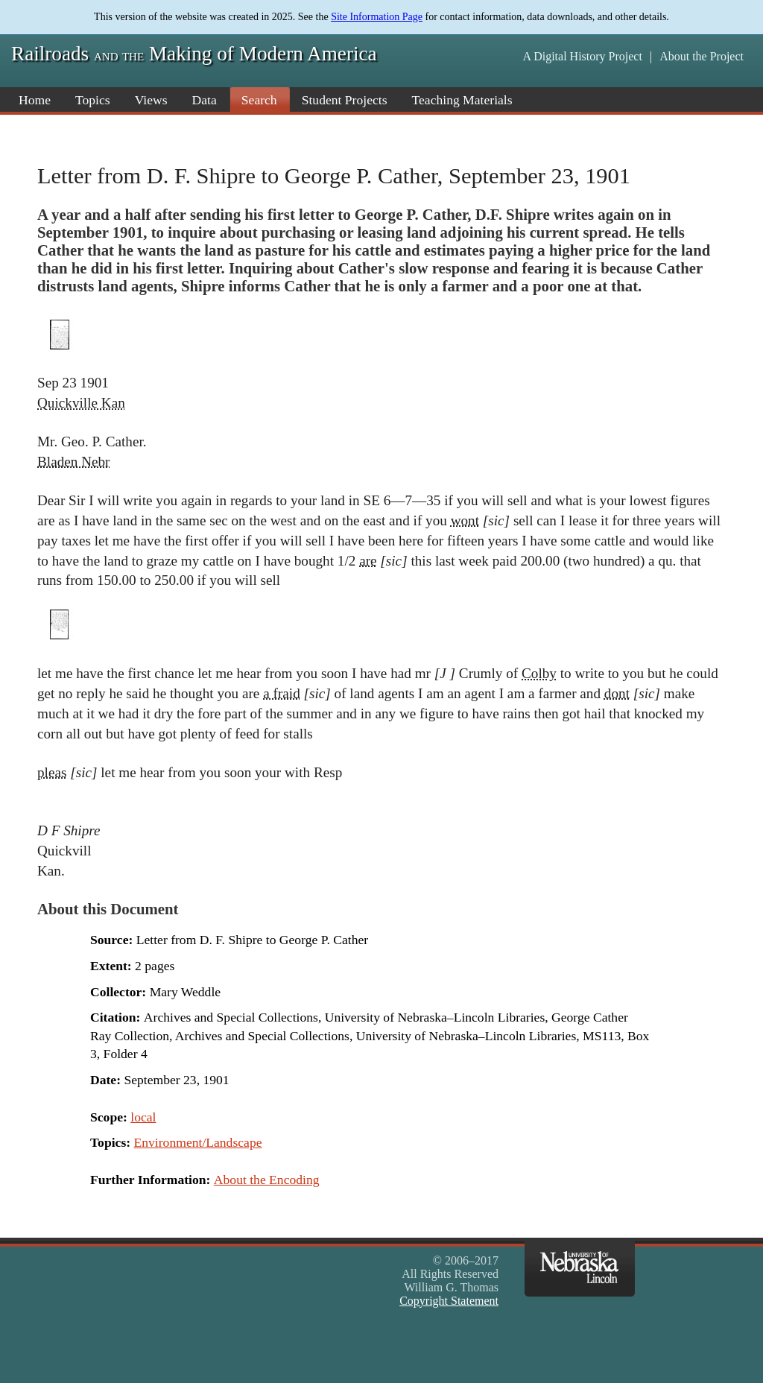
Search (259, 99)
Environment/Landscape (198, 1142)
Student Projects (344, 99)
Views (151, 99)
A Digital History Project (582, 56)
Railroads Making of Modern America (194, 53)
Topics (92, 99)
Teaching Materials (462, 99)
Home (35, 99)
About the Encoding (267, 1179)
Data (204, 99)
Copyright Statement (448, 1300)
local (143, 1117)
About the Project (701, 56)
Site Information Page (376, 16)
